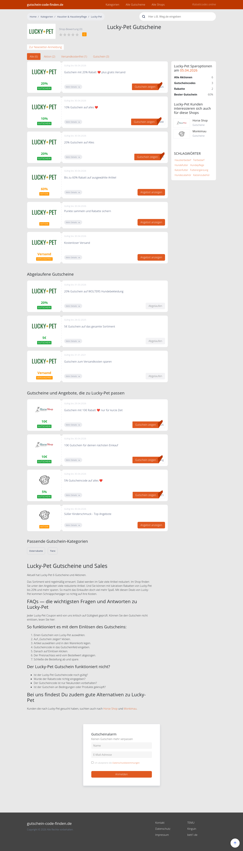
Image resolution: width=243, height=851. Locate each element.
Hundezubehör (183, 175)
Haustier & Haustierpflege (72, 16)
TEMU (191, 823)
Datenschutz (162, 829)
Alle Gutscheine (135, 4)
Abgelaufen (155, 306)
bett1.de (192, 835)
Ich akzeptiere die (117, 763)
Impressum (162, 835)
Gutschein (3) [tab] (101, 56)
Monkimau (130, 708)
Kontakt (160, 823)
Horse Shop (110, 708)
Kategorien (112, 4)
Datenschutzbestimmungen (126, 762)
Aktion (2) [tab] (49, 56)
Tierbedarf (198, 160)
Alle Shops (158, 4)
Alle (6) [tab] (34, 56)
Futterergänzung (199, 170)
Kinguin (191, 829)
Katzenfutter (181, 170)
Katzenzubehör (201, 175)
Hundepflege (197, 165)
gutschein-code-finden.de (45, 5)
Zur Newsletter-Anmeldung (45, 47)
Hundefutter (181, 165)
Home (33, 16)
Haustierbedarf (183, 160)
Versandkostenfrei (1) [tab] (74, 56)
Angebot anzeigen (151, 192)
